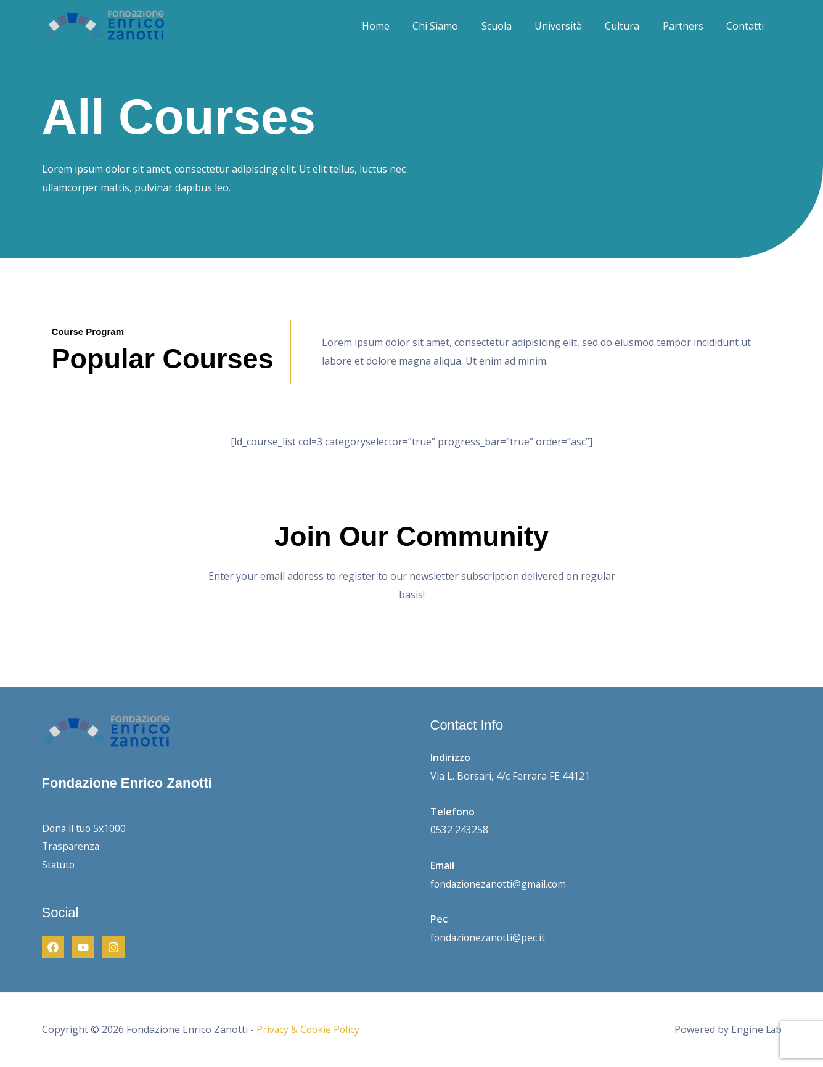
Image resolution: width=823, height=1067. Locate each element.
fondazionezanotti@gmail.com (500, 884)
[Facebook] (53, 947)
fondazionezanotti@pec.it (489, 937)
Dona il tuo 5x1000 (85, 828)
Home (397, 26)
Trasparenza (72, 846)
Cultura (630, 26)
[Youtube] (83, 947)
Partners (688, 26)
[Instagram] (113, 947)
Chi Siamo (454, 26)
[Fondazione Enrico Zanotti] (103, 24)
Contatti (747, 26)
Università (570, 26)
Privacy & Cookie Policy (309, 1029)
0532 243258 (459, 829)
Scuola (511, 26)
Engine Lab (756, 1029)
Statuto (59, 864)
